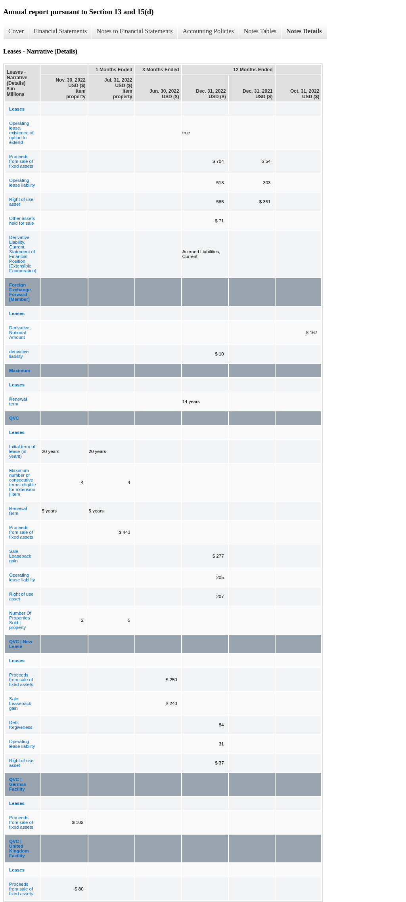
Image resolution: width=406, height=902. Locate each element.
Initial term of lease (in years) (22, 451)
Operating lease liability (22, 182)
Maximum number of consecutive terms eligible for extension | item (22, 482)
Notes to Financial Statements (135, 31)
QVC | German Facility (17, 784)
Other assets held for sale (22, 221)
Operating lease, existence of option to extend (21, 133)
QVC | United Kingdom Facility (19, 848)
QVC (14, 418)
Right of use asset (21, 201)
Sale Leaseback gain (20, 556)
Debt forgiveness (21, 725)
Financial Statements (60, 31)
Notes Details (304, 31)
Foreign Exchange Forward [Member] (20, 292)
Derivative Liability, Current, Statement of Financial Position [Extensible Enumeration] (22, 254)
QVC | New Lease (20, 644)
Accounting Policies (208, 31)
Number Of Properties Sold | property (20, 620)
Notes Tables (260, 31)
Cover (16, 31)
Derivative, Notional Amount (20, 332)
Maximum (19, 370)
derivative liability (19, 354)
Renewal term (18, 401)
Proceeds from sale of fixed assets (21, 161)
